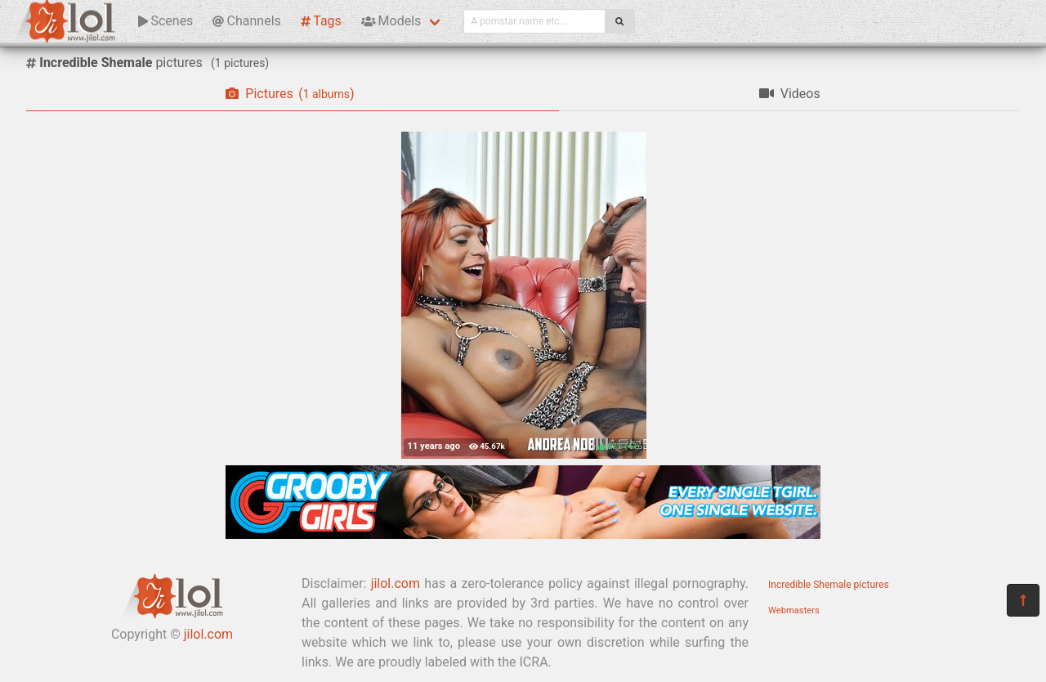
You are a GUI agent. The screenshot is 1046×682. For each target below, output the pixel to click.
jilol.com (208, 634)
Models (391, 21)
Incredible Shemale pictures (828, 584)
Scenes (165, 21)
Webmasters (794, 610)
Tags (321, 21)
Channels (246, 21)
